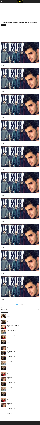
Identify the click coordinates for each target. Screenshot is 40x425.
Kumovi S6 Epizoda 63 (11, 392)
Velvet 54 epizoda (10, 413)
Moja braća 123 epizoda (6, 298)
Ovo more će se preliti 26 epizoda (13, 325)
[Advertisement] (20, 12)
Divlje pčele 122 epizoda (11, 330)
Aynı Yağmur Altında (24, 22)
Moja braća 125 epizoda (6, 246)
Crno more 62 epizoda (11, 398)
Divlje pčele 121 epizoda (11, 361)
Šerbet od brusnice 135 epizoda (13, 314)
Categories (3, 307)
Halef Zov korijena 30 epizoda (12, 320)
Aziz (36, 22)
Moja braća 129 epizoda (6, 142)
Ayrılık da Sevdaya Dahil (31, 22)
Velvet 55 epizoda (10, 403)
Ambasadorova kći (15, 22)
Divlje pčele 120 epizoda (11, 387)
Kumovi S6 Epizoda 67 (11, 351)
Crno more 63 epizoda (11, 372)
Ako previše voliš (9, 22)
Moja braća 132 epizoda (6, 64)
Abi (3, 22)
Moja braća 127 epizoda (6, 194)
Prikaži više (20, 418)
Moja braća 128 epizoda (6, 168)
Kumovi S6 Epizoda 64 (11, 382)
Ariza (19, 22)
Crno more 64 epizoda (11, 335)
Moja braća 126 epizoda (6, 220)
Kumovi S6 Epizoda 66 (11, 356)
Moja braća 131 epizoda (6, 90)
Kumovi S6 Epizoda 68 (11, 340)
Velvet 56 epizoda (10, 377)
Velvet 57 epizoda (10, 346)
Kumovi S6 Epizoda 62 (11, 408)
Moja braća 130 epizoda (6, 116)
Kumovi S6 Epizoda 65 (11, 366)
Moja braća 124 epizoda (6, 272)
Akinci (5, 22)
